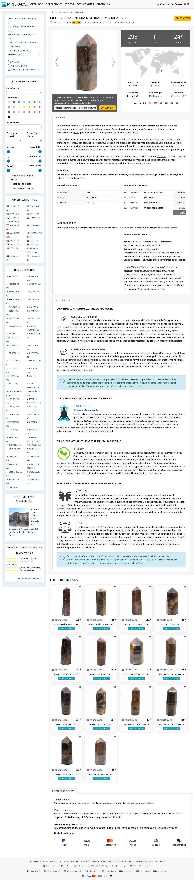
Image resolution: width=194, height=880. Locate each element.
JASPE (13, 383)
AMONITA (35, 284)
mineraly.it (92, 871)
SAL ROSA (15, 445)
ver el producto (66, 628)
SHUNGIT (14, 449)
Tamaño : (11, 166)
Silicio (132, 197)
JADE (33, 376)
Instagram (80, 866)
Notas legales (49, 861)
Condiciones (35, 861)
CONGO (34, 214)
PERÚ (34, 240)
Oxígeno (134, 192)
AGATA (13, 276)
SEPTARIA (35, 445)
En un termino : (14, 122)
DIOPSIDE (14, 345)
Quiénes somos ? (82, 861)
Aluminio (134, 207)
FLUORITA (35, 360)
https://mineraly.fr (142, 866)
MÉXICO (14, 240)
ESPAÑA (35, 218)
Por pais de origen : (32, 134)
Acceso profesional (122, 861)
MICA (33, 406)
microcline (59, 619)
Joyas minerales (19, 50)
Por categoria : (13, 88)
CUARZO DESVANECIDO (12, 337)
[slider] (8, 151)
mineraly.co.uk (52, 871)
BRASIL (14, 214)
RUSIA (34, 244)
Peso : (10, 157)
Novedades (14, 61)
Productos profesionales (23, 69)
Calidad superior (18, 65)
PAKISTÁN (15, 244)
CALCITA (34, 307)
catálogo (57, 12)
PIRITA (13, 429)
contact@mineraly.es (118, 866)
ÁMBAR (13, 487)
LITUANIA (35, 225)
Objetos (68, 12)
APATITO (34, 291)
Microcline (178, 85)
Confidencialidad (65, 861)
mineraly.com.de (73, 871)
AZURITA (34, 299)
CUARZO (15, 326)
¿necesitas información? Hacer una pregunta (75, 107)
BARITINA (14, 307)
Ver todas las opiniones (29, 578)
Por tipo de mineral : (12, 134)
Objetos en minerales (22, 42)
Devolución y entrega (101, 861)
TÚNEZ (14, 248)
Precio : (10, 147)
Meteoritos (16, 54)
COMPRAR (183, 18)
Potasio (133, 202)
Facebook (66, 866)
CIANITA (34, 311)
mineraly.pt (143, 871)
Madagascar (155, 96)
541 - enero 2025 (178, 96)
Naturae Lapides (169, 227)
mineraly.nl (126, 871)
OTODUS (34, 422)
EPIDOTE (14, 353)
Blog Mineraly (51, 866)
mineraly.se (160, 871)
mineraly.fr (34, 871)
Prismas (79, 12)
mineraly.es (109, 871)
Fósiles (14, 46)
